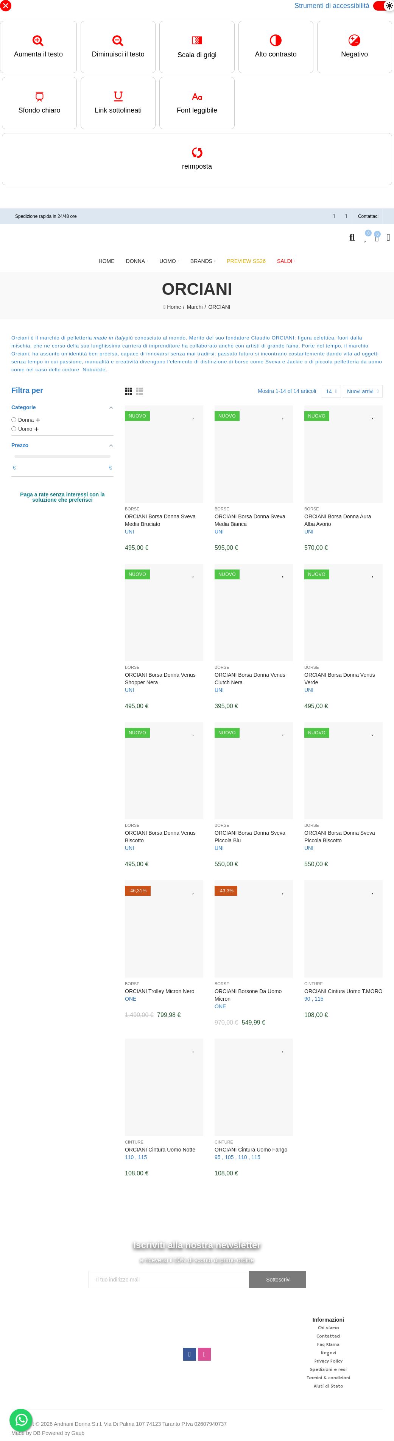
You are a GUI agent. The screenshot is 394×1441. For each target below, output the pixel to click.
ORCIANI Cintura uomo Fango (251, 1150)
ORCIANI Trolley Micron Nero (160, 991)
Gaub (78, 1433)
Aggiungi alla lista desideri (193, 415)
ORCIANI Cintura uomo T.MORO (343, 991)
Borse (132, 509)
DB (36, 1433)
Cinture (313, 983)
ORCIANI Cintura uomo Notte (160, 1150)
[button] (368, 216)
